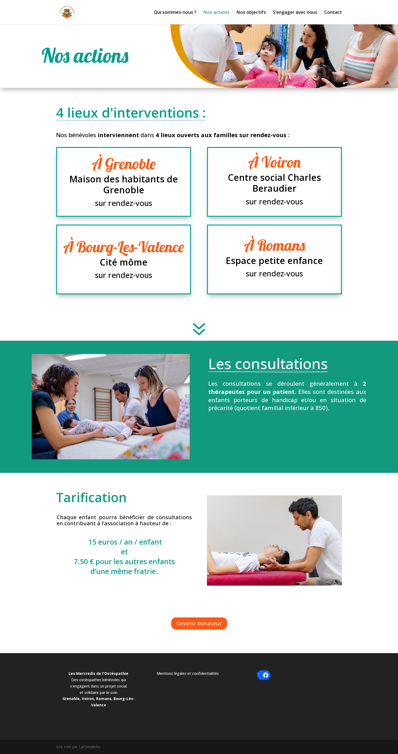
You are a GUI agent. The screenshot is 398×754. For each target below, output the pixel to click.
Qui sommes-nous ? (175, 12)
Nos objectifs (251, 12)
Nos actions (216, 12)
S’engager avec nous (295, 12)
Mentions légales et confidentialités (188, 673)
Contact (333, 12)
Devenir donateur (199, 623)
